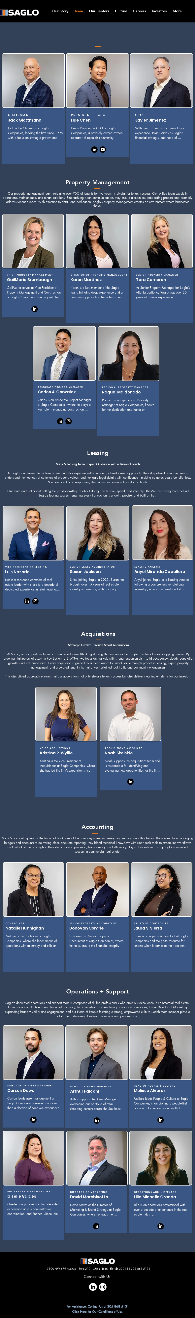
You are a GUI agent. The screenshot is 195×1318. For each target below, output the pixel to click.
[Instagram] (68, 421)
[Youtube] (103, 149)
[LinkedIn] (94, 149)
